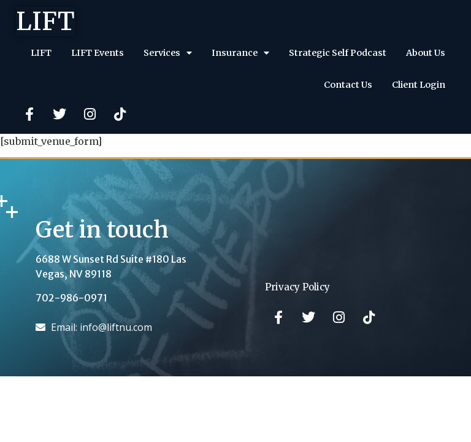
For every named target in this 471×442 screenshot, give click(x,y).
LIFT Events (97, 52)
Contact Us (348, 84)
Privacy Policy (297, 287)
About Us (425, 52)
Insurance (240, 52)
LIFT (45, 21)
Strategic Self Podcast (337, 52)
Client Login (418, 84)
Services (168, 52)
